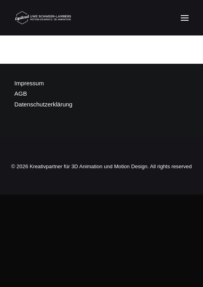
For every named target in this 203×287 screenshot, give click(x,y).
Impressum (29, 83)
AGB (20, 93)
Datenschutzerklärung (43, 104)
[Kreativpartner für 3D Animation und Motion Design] (43, 18)
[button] (184, 17)
